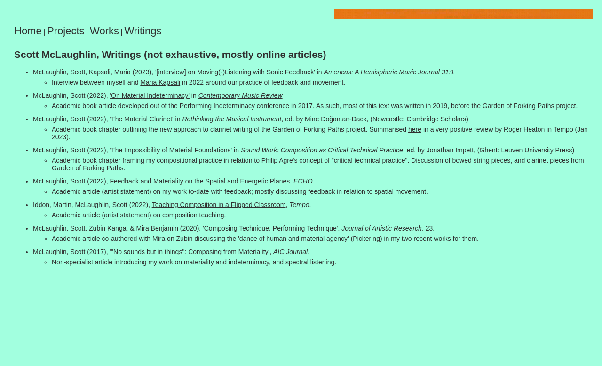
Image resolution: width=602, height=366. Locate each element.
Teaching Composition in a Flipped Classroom (219, 204)
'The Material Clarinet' (141, 119)
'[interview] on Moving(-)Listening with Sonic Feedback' (235, 72)
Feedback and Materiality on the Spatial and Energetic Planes (200, 181)
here (414, 129)
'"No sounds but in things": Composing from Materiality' (189, 251)
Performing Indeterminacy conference (234, 106)
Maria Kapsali (160, 82)
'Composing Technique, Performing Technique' (270, 228)
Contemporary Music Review (240, 95)
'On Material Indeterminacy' (150, 95)
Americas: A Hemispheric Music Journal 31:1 (389, 72)
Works (104, 31)
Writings (142, 31)
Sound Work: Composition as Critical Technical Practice (322, 150)
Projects (65, 31)
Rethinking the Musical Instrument (231, 119)
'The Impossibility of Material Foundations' (171, 150)
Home (28, 31)
